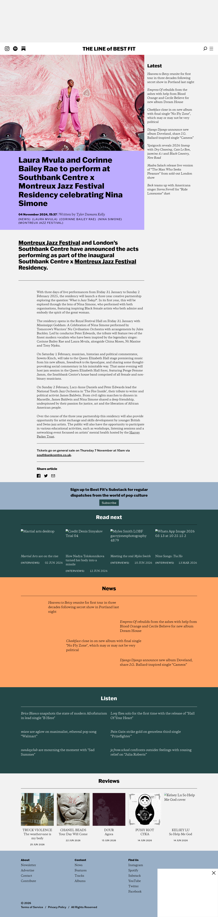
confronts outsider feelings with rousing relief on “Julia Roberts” (151, 752)
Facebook (135, 892)
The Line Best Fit (109, 48)
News (24, 219)
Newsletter (28, 865)
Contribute (28, 881)
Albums (80, 881)
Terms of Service (32, 907)
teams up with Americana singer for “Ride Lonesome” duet (168, 189)
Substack (134, 876)
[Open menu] (211, 48)
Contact (26, 876)
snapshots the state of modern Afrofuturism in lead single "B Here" (64, 715)
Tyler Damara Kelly (90, 214)
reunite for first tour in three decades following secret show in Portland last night (170, 78)
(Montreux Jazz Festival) (40, 223)
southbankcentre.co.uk (54, 455)
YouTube (134, 881)
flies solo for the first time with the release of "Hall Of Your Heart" (153, 715)
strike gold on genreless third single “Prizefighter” (146, 734)
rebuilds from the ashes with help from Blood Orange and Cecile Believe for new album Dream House (168, 96)
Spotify (133, 871)
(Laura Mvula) (44, 219)
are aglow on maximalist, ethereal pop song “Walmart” (58, 734)
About (25, 860)
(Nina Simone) (110, 219)
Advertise (27, 871)
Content (80, 860)
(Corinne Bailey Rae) (77, 219)
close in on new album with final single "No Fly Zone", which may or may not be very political (169, 116)
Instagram (135, 865)
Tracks (79, 876)
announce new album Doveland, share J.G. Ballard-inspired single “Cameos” (170, 134)
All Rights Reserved (84, 907)
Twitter (133, 886)
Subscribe (109, 503)
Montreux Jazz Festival (49, 242)
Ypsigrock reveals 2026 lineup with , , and (169, 152)
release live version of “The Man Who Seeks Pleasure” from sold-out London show (170, 172)
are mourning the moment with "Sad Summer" (57, 752)
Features (81, 871)
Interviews (30, 562)
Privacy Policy (57, 907)
